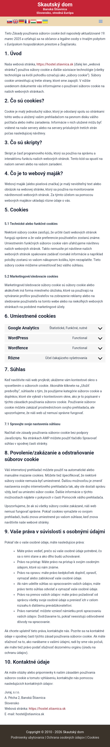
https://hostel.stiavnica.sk (55, 64)
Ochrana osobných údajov (66, 737)
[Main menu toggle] (100, 21)
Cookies (93, 737)
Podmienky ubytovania (27, 737)
